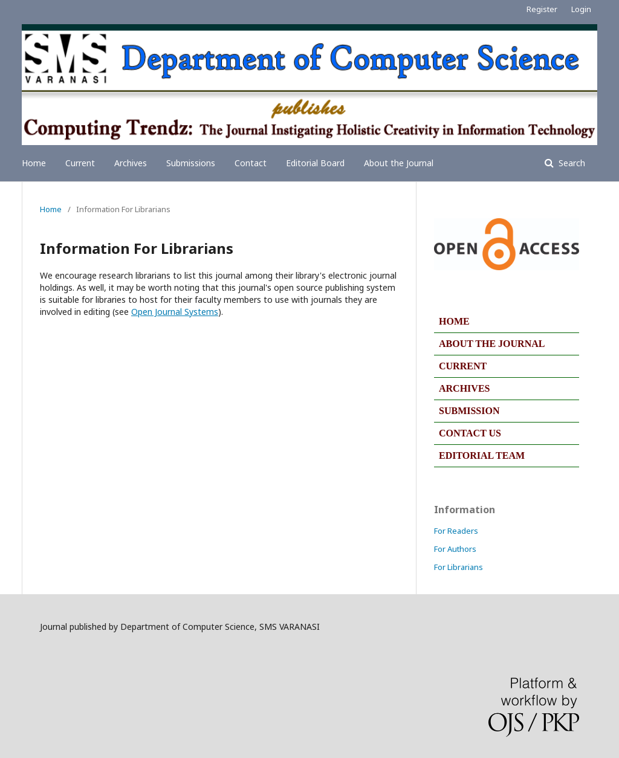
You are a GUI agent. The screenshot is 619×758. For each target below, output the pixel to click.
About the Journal (398, 163)
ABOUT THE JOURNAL (492, 344)
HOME (454, 321)
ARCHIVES (464, 388)
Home (34, 163)
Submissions (190, 163)
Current (80, 163)
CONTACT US (470, 433)
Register (542, 9)
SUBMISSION (469, 411)
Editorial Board (315, 163)
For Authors (455, 548)
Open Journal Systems (174, 311)
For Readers (456, 530)
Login (581, 9)
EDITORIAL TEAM (482, 455)
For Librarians (458, 567)
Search (570, 163)
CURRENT (463, 366)
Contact (251, 163)
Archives (130, 163)
